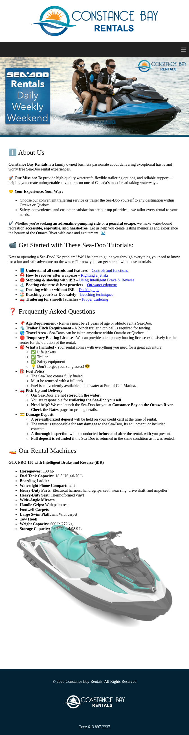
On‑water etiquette (102, 285)
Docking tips (89, 289)
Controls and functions (110, 270)
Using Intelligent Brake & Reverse (106, 280)
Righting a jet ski (94, 275)
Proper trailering (95, 299)
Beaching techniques (96, 294)
